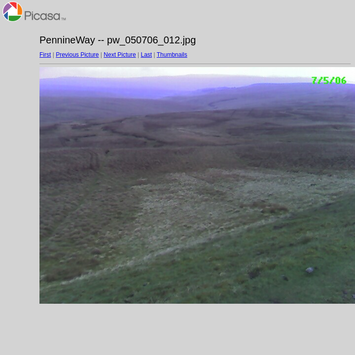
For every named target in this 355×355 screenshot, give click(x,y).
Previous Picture (77, 54)
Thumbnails (172, 54)
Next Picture (120, 54)
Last (146, 54)
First (45, 54)
